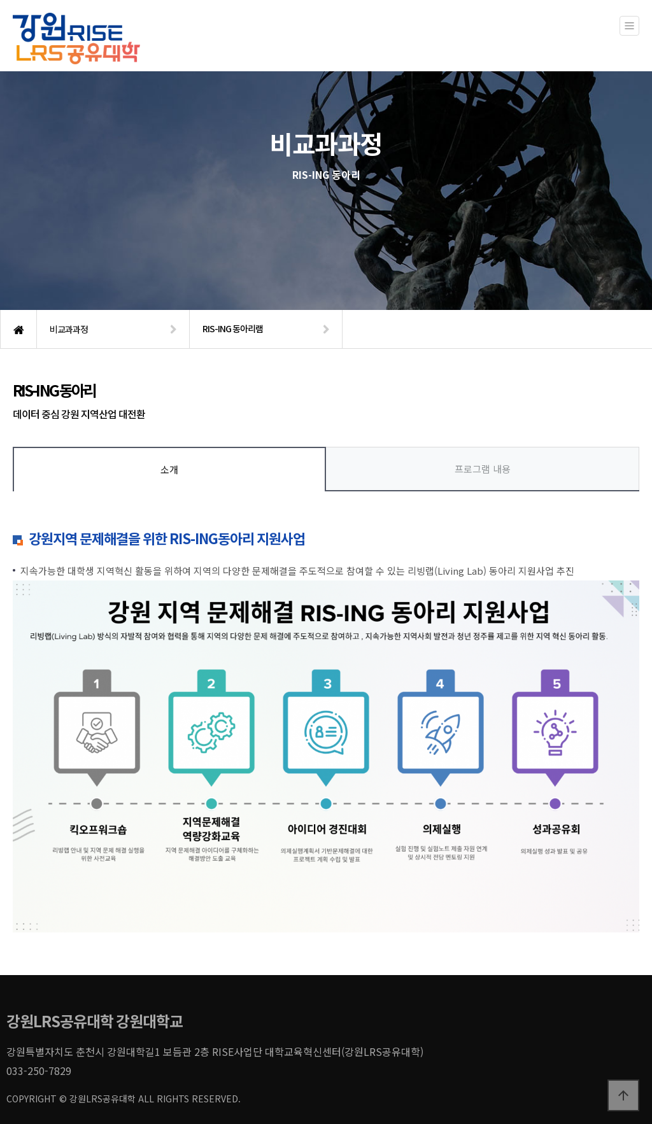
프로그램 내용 (483, 468)
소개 (169, 469)
